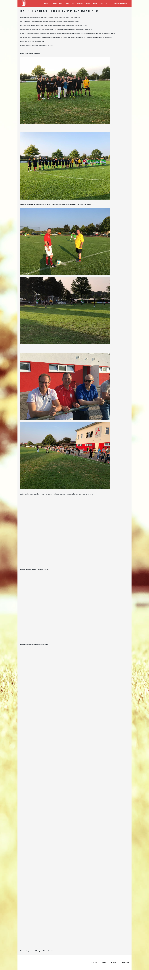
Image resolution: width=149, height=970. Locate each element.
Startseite (94, 962)
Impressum (125, 962)
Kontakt (104, 962)
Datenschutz (114, 962)
